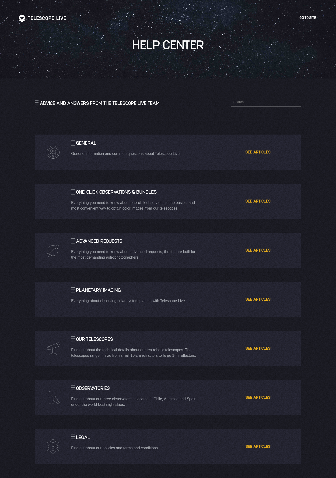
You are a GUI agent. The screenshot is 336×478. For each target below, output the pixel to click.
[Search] (266, 102)
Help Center (168, 44)
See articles (259, 152)
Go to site (308, 18)
